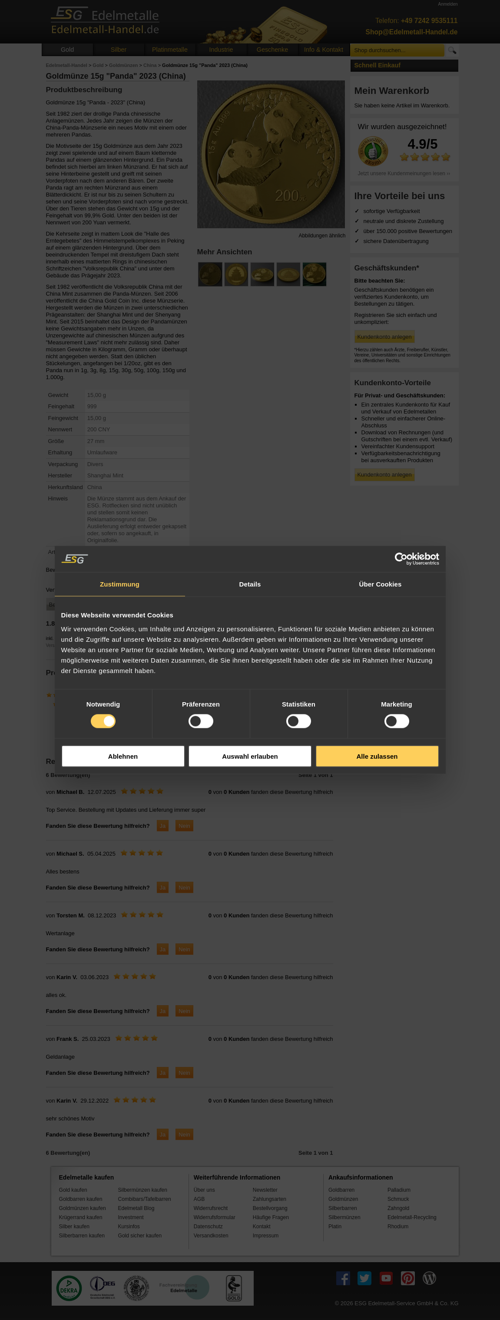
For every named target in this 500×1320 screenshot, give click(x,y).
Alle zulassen (376, 756)
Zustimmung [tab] (119, 584)
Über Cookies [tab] (380, 584)
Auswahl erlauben (250, 756)
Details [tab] (250, 584)
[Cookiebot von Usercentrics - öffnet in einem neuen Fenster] (401, 559)
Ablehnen (123, 756)
